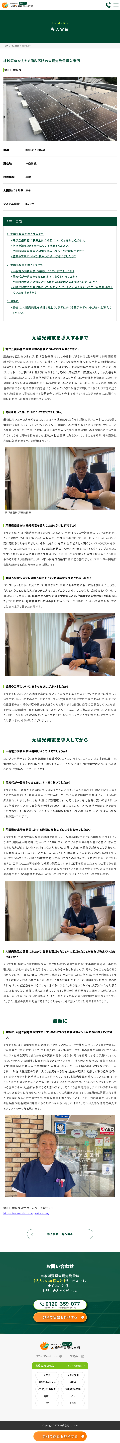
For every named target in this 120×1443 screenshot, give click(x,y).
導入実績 (15, 45)
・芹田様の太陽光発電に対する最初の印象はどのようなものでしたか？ (54, 282)
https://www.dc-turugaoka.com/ (26, 1213)
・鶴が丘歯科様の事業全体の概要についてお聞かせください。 (48, 240)
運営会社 (75, 1356)
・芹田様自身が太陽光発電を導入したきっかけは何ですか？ (47, 251)
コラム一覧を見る (73, 1365)
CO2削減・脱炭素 (47, 1389)
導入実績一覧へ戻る (60, 1234)
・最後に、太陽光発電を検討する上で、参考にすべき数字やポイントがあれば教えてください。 (61, 310)
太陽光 (47, 1375)
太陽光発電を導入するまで (27, 234)
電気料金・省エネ (47, 1382)
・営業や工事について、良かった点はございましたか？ (43, 256)
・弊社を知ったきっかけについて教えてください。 (40, 246)
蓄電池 (47, 1396)
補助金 (72, 1382)
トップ (5, 45)
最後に (14, 301)
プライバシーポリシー (47, 1356)
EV (47, 1403)
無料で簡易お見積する (60, 1317)
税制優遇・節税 (73, 1389)
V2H (73, 1396)
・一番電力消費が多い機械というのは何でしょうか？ (42, 271)
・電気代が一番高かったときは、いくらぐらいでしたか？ (44, 276)
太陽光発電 (73, 1375)
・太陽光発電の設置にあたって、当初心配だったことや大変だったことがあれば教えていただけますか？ (62, 289)
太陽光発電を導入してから (26, 265)
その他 (73, 1403)
